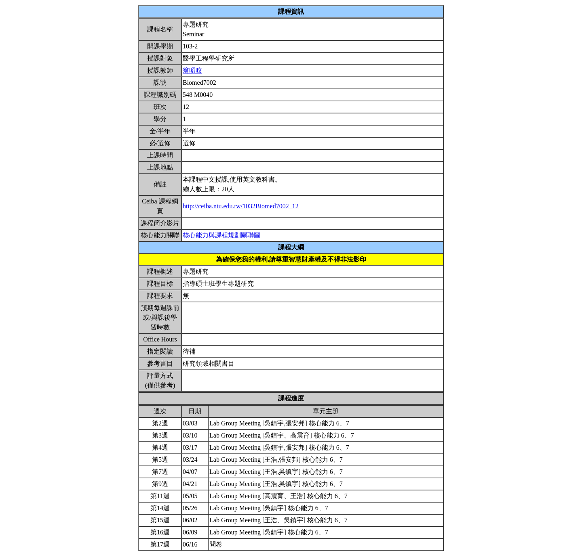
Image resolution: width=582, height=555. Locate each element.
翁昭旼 (192, 70)
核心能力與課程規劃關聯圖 (221, 235)
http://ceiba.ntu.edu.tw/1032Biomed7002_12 (241, 206)
